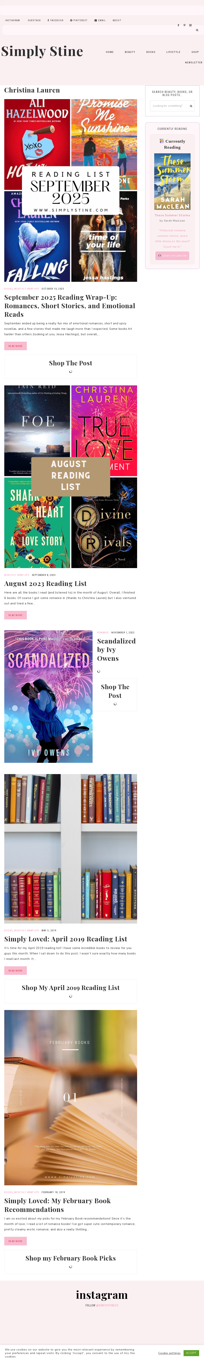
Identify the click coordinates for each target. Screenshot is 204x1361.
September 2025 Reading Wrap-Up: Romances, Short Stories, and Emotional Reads (69, 305)
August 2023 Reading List (45, 583)
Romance (103, 632)
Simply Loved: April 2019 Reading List (65, 938)
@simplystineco (107, 1305)
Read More (16, 346)
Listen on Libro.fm (172, 256)
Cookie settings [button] (169, 1353)
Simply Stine (42, 50)
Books (8, 288)
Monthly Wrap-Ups (26, 288)
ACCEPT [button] (191, 1353)
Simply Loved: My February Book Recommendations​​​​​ (57, 1204)
